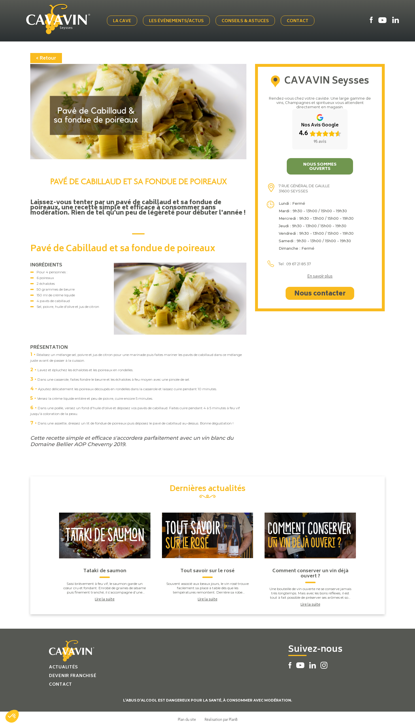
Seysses (68, 28)
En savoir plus (320, 275)
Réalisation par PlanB (221, 718)
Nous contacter (320, 292)
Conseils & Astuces (246, 20)
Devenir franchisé (72, 674)
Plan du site (187, 718)
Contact (299, 20)
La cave (123, 20)
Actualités (63, 666)
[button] (12, 716)
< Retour (46, 57)
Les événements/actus (177, 20)
